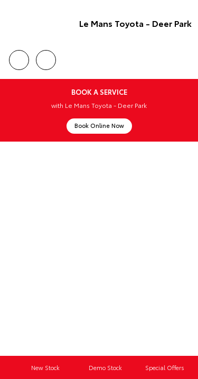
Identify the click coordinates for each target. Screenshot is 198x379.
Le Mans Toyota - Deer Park (135, 23)
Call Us (19, 58)
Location (46, 58)
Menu (185, 60)
